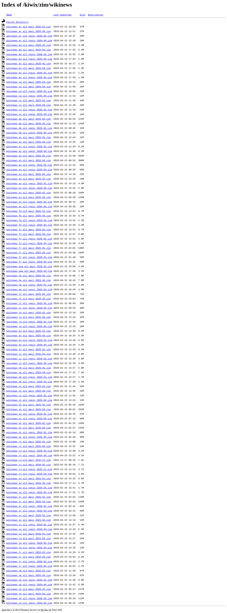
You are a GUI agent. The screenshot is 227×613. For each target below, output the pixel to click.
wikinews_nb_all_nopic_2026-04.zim (29, 381)
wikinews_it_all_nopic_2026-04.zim (29, 307)
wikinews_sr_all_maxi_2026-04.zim (28, 501)
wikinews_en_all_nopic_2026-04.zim (29, 169)
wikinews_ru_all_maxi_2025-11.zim (28, 460)
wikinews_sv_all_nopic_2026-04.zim (29, 529)
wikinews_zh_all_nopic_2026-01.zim (29, 598)
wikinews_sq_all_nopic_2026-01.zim (29, 487)
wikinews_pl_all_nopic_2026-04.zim (29, 418)
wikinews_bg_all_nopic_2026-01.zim (29, 54)
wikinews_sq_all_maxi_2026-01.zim (28, 478)
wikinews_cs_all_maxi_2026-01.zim (28, 100)
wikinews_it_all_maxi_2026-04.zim (28, 298)
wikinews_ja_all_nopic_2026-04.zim (29, 326)
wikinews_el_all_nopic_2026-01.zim (29, 146)
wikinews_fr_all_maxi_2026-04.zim (28, 252)
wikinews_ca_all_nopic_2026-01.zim (29, 91)
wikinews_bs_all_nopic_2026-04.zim (29, 77)
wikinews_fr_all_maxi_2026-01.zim (28, 247)
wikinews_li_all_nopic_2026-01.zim (29, 358)
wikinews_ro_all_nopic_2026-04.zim (29, 455)
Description (95, 14)
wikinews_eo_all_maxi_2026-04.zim (28, 178)
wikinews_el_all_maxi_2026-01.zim (28, 137)
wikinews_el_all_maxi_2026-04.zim (28, 141)
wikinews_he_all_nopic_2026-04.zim (29, 289)
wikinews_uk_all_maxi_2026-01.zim (28, 570)
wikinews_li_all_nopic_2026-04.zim (29, 363)
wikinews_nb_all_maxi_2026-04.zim (28, 372)
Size (82, 14)
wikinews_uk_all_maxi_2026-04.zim (28, 575)
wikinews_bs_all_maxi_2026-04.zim (28, 68)
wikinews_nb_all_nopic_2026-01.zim (29, 377)
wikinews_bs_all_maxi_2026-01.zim (28, 63)
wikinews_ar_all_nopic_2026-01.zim (29, 35)
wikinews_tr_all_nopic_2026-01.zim (29, 561)
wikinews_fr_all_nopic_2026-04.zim (29, 261)
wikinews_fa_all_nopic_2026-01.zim (29, 220)
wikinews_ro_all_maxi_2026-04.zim (28, 446)
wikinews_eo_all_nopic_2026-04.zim (29, 188)
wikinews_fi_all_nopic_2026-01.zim (29, 238)
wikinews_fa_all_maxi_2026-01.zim (28, 211)
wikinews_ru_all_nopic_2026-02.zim (29, 473)
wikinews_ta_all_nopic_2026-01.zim (29, 543)
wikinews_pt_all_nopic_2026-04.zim (29, 437)
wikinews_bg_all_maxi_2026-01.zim (28, 45)
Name (9, 14)
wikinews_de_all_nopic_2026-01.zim (29, 128)
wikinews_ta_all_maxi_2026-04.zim (28, 538)
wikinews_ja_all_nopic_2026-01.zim (29, 321)
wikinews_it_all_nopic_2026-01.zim (29, 303)
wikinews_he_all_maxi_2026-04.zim (28, 280)
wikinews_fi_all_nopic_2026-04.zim (29, 243)
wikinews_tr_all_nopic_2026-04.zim (29, 566)
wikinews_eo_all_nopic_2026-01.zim (29, 183)
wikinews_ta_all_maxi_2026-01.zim (28, 533)
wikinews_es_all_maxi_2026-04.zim (28, 197)
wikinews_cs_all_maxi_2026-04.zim (28, 105)
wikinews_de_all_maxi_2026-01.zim (28, 118)
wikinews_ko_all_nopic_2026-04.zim (29, 344)
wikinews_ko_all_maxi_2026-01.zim (28, 330)
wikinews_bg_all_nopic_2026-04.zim (29, 58)
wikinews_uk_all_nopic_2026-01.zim (29, 579)
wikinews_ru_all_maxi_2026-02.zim (28, 464)
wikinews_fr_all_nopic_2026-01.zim (29, 257)
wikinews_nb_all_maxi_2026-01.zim (28, 367)
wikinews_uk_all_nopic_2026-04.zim (29, 584)
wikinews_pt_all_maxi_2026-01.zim (28, 423)
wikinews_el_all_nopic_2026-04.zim (29, 151)
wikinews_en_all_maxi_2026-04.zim (28, 160)
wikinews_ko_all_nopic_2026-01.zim (29, 340)
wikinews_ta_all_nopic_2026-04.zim (29, 547)
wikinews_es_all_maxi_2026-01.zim (28, 192)
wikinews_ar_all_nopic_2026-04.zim (29, 40)
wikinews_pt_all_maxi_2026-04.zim (28, 427)
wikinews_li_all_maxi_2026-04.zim (28, 354)
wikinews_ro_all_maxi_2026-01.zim (28, 441)
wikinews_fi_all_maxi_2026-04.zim (28, 234)
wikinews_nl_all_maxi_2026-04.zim (28, 390)
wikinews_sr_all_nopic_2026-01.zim (29, 506)
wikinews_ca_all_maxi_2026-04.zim (28, 86)
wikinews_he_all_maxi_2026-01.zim (28, 275)
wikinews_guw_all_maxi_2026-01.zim (29, 266)
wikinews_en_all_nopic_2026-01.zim (29, 165)
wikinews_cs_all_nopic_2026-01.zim (29, 109)
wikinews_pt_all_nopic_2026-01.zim (29, 432)
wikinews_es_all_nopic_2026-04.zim (29, 206)
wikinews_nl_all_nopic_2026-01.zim (29, 395)
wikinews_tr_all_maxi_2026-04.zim (28, 556)
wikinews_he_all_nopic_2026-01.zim (29, 284)
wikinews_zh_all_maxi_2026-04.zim (28, 593)
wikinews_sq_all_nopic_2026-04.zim (29, 492)
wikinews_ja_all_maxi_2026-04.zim (28, 317)
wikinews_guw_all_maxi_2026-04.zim (29, 271)
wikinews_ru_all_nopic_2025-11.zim (29, 469)
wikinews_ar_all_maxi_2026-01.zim (28, 26)
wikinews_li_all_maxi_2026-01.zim (28, 349)
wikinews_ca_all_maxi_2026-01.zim (28, 82)
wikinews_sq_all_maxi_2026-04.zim (28, 483)
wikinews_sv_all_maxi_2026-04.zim (28, 520)
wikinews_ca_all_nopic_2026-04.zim (29, 95)
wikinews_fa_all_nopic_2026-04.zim (29, 224)
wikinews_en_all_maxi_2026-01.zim (28, 155)
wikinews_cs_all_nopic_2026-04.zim (29, 114)
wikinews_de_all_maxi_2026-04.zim (28, 123)
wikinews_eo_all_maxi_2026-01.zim (28, 174)
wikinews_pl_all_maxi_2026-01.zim (28, 404)
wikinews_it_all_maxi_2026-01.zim (28, 294)
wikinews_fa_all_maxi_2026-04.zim (28, 215)
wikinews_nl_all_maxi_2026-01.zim (28, 386)
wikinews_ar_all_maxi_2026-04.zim (28, 31)
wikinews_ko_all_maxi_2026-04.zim (28, 335)
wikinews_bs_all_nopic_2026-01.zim (29, 72)
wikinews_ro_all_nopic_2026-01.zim (29, 450)
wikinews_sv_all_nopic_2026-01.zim (29, 524)
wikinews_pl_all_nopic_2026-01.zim (29, 413)
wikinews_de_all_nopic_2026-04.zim (29, 132)
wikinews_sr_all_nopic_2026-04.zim (29, 510)
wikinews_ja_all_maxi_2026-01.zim (28, 312)
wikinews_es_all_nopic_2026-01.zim (29, 201)
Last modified (62, 14)
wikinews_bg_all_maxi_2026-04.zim (28, 49)
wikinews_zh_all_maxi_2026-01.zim (28, 589)
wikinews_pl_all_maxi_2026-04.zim (28, 409)
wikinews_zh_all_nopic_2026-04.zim (29, 602)
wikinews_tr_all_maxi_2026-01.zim (28, 552)
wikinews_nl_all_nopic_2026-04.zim (29, 400)
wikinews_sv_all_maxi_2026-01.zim (28, 515)
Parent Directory (17, 22)
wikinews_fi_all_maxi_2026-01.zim (28, 229)
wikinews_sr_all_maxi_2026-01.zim (28, 496)
